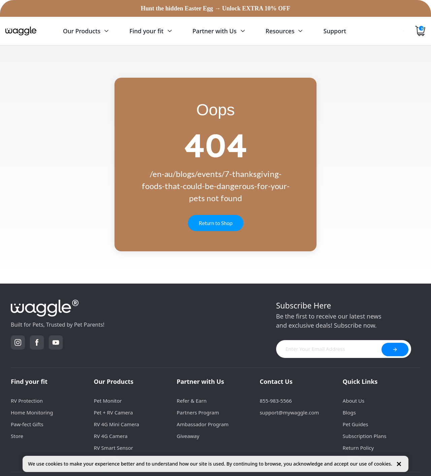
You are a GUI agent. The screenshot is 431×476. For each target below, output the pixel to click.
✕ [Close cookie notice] (399, 464)
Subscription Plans (365, 436)
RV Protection (27, 400)
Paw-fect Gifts (27, 424)
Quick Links (360, 381)
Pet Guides (355, 424)
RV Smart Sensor (113, 447)
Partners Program (198, 412)
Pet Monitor (108, 400)
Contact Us (276, 381)
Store (17, 436)
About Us (354, 400)
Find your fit (29, 381)
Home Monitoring (32, 412)
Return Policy (358, 447)
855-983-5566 (276, 400)
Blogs (349, 412)
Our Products (113, 381)
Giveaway (188, 436)
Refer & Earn (192, 400)
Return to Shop (216, 223)
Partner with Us (200, 381)
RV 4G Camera (110, 436)
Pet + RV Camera (113, 412)
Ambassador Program (203, 424)
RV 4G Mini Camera (116, 424)
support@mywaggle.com (289, 412)
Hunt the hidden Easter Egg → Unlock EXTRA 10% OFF (215, 8)
